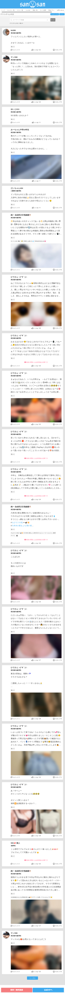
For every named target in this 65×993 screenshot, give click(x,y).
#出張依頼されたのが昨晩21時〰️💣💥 (21, 897)
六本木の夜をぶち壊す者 (22, 526)
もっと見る (32, 978)
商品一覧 (35, 10)
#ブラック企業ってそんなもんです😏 (42, 897)
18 (36, 718)
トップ (3, 10)
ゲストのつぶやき (14, 23)
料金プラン (51, 10)
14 (36, 499)
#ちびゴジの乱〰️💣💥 (17, 533)
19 (36, 835)
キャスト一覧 (10, 10)
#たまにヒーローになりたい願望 (47, 533)
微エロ (21, 23)
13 (36, 269)
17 (36, 660)
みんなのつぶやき (54, 14)
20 (36, 328)
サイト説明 (43, 10)
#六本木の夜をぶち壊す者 (31, 533)
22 (36, 424)
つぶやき (27, 10)
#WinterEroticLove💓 (40, 241)
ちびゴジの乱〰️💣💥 (20, 522)
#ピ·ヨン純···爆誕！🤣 (17, 241)
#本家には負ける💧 (28, 241)
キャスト (62, 14)
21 (36, 50)
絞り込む (53, 19)
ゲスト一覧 (20, 10)
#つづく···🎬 (14, 535)
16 (36, 601)
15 (36, 102)
